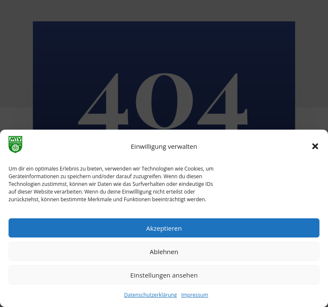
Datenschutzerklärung (150, 294)
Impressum (194, 294)
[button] (315, 146)
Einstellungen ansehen (164, 275)
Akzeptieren (164, 228)
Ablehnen (164, 251)
